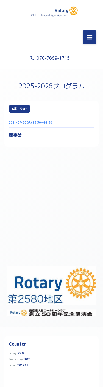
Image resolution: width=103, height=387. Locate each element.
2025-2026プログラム (51, 86)
